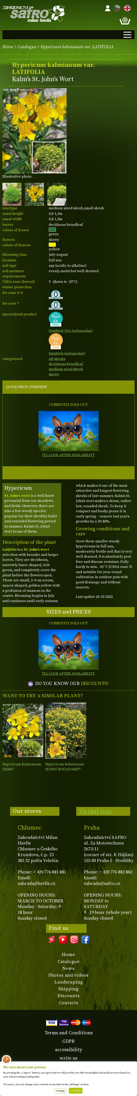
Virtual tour (95, 811)
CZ (116, 7)
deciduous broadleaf (66, 364)
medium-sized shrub (66, 369)
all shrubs (57, 359)
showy (54, 374)
